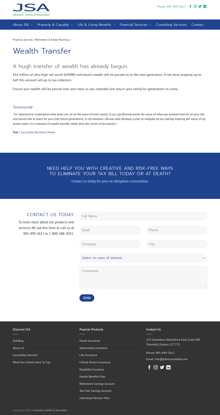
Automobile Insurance (93, 348)
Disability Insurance (91, 369)
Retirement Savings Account (97, 384)
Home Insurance (89, 341)
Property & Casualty (55, 24)
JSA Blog (18, 341)
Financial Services (135, 24)
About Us (18, 348)
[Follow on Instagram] (195, 6)
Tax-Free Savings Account (95, 391)
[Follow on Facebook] (190, 6)
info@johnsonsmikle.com (171, 359)
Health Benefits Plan (92, 376)
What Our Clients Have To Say (31, 362)
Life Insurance (88, 355)
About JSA (23, 24)
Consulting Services (171, 24)
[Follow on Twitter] (200, 6)
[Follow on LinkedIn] (204, 6)
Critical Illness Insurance (95, 362)
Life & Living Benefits (96, 24)
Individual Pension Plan (94, 398)
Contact (197, 24)
